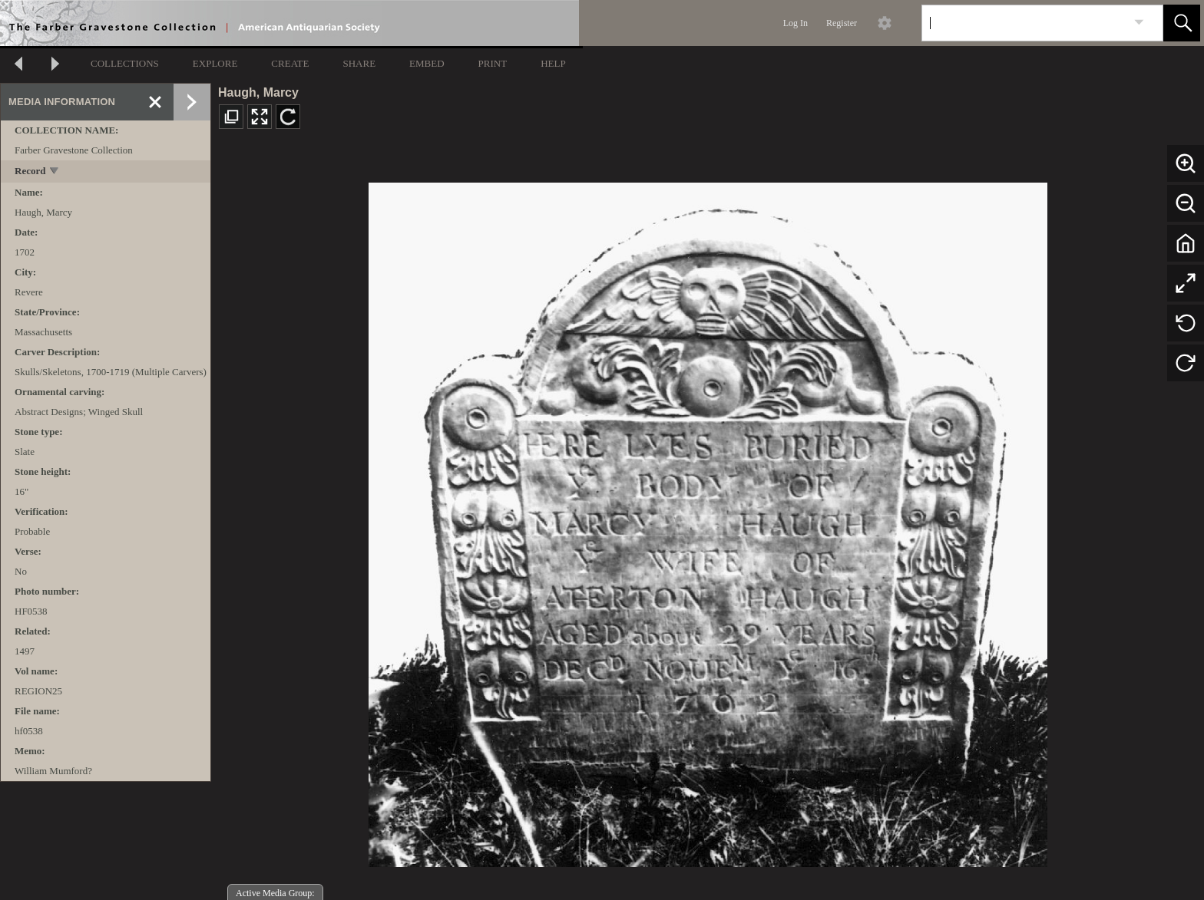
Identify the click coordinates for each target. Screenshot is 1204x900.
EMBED (427, 63)
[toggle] (55, 172)
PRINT (493, 63)
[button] (1181, 23)
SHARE (358, 63)
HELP (553, 63)
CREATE (290, 63)
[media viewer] (707, 520)
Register (841, 23)
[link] (1139, 22)
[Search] (1024, 23)
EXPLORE (215, 63)
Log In (795, 23)
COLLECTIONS (125, 63)
